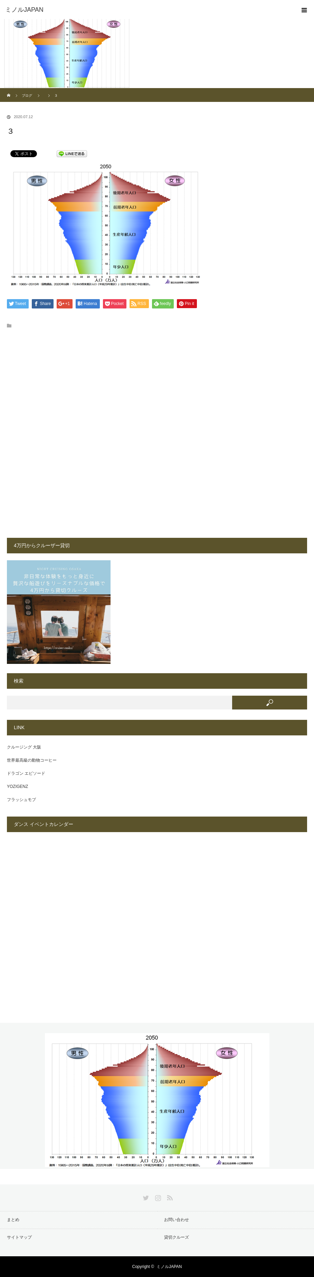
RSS (169, 1196)
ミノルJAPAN (169, 1266)
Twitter (145, 1196)
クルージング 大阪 (24, 747)
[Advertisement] (104, 388)
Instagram (157, 1196)
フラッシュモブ (21, 799)
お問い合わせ (176, 1219)
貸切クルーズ (176, 1237)
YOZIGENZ (17, 786)
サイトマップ (19, 1237)
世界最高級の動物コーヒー (32, 760)
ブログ (27, 95)
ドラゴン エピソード (26, 773)
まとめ (13, 1219)
